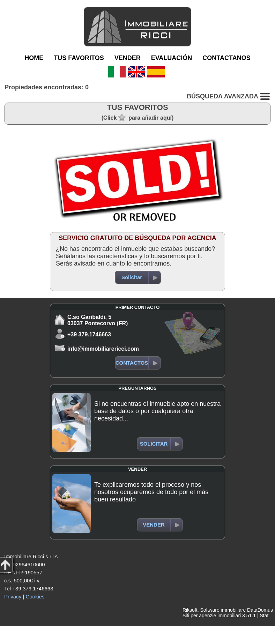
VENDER (127, 57)
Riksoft (190, 610)
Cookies (34, 596)
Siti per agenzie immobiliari (212, 615)
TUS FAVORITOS (79, 57)
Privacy (12, 596)
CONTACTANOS (226, 57)
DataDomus (260, 610)
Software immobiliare (223, 610)
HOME (33, 57)
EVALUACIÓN (171, 57)
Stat (264, 615)
